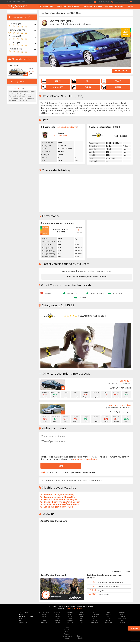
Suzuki (67, 630)
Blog (130, 6)
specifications (58, 13)
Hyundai (70, 622)
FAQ (20, 620)
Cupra (57, 616)
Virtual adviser (46, 6)
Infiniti (81, 612)
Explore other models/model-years (61, 504)
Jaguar (81, 614)
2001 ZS (74, 13)
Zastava (80, 636)
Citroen (58, 614)
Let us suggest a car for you (58, 507)
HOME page (45, 13)
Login (92, 2)
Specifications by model (68, 6)
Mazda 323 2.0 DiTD (120, 405)
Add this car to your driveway (58, 494)
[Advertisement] (22, 146)
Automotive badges (115, 6)
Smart (122, 622)
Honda (70, 620)
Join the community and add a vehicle (87, 276)
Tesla (67, 632)
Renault (122, 612)
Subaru (67, 628)
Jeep (81, 616)
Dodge (70, 612)
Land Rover (94, 614)
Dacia (57, 620)
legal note (16, 1)
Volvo (67, 638)
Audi (44, 614)
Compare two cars (93, 6)
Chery (43, 620)
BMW (44, 616)
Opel (108, 618)
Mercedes (94, 622)
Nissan (108, 616)
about (9, 1)
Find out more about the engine (60, 499)
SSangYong (122, 618)
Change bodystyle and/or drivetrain (61, 502)
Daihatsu (57, 622)
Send (61, 466)
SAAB (122, 616)
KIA (81, 620)
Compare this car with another (59, 497)
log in (43, 472)
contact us (25, 1)
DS (57, 618)
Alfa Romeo (44, 612)
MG (68, 13)
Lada (82, 622)
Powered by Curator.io (121, 571)
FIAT (70, 614)
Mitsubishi (108, 614)
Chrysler (57, 612)
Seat (122, 620)
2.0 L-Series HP (61, 135)
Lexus (94, 616)
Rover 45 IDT (124, 380)
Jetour (81, 618)
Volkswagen (67, 636)
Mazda (94, 620)
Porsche (108, 622)
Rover (122, 614)
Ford (70, 616)
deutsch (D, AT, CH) (105, 2)
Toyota (67, 634)
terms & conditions (26, 616)
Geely (70, 618)
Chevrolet (44, 622)
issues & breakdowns (66, 127)
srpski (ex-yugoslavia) (123, 2)
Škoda (80, 638)
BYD (44, 618)
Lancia (94, 612)
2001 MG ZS (13, 66)
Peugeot (108, 620)
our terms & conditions (85, 459)
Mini (108, 612)
